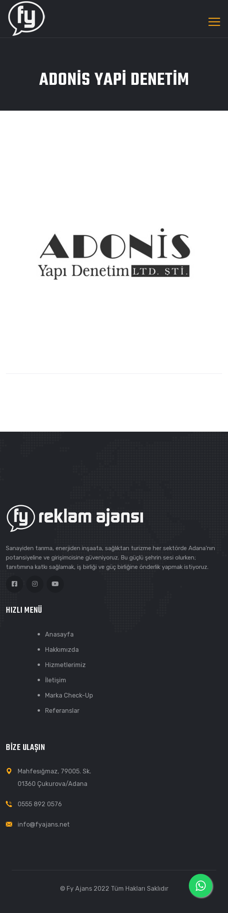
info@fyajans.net (44, 824)
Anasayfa (59, 634)
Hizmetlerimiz (65, 665)
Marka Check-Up (69, 695)
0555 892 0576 (40, 804)
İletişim (55, 680)
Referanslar (62, 710)
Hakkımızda (62, 649)
